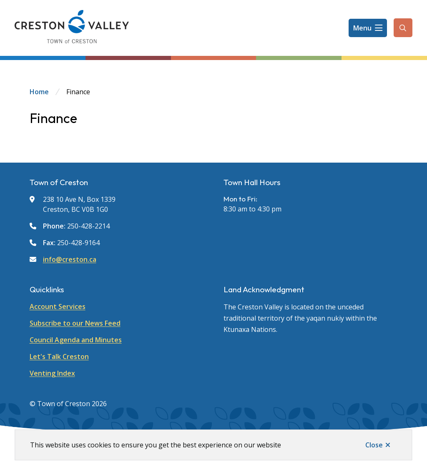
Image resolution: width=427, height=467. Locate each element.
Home (39, 91)
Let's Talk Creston (59, 356)
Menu (362, 28)
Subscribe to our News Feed (75, 323)
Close (374, 444)
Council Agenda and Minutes (76, 339)
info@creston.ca (69, 259)
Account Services (57, 306)
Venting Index (52, 373)
